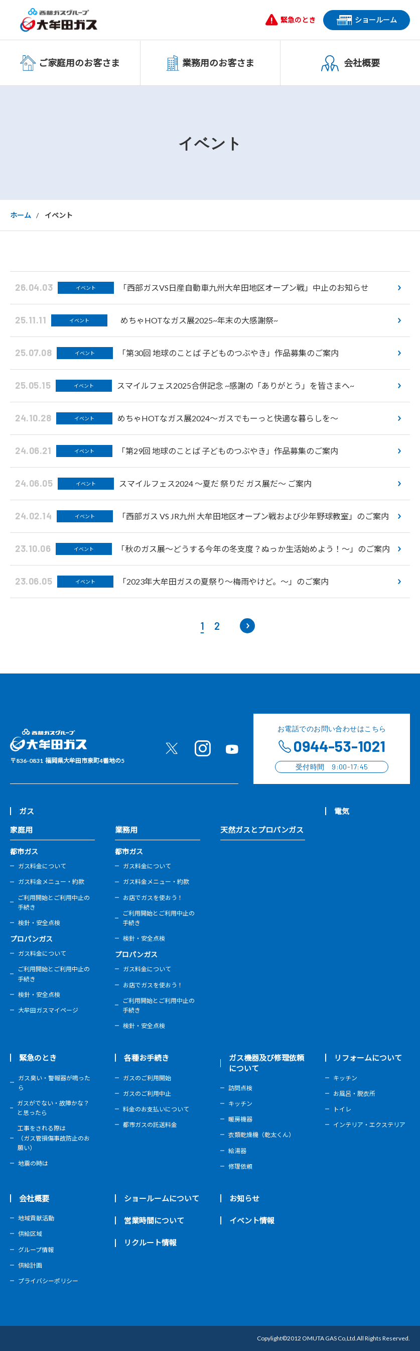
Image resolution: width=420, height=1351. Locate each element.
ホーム (20, 215)
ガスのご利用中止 (147, 1093)
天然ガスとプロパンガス (262, 829)
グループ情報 (36, 1250)
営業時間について (154, 1220)
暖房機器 (240, 1119)
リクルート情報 (150, 1242)
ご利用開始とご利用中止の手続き (54, 902)
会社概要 (34, 1198)
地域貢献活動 (36, 1218)
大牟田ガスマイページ (48, 1010)
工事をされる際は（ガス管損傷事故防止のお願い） (54, 1137)
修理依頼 (240, 1166)
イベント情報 (251, 1220)
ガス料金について (42, 866)
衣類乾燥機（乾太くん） (261, 1135)
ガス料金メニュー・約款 (51, 881)
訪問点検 (240, 1088)
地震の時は (33, 1163)
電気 (341, 811)
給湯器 (237, 1151)
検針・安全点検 (39, 923)
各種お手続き (146, 1057)
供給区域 (30, 1233)
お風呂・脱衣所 (354, 1093)
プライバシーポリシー (48, 1281)
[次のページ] (247, 625)
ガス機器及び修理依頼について (266, 1062)
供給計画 (30, 1265)
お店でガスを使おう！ (153, 898)
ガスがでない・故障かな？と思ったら (53, 1107)
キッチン (240, 1103)
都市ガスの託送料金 (150, 1125)
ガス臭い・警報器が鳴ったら (54, 1082)
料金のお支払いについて (156, 1109)
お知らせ (244, 1198)
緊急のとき (38, 1057)
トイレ (342, 1109)
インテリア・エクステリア (369, 1125)
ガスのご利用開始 (147, 1078)
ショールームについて (161, 1198)
